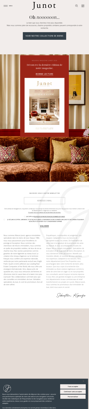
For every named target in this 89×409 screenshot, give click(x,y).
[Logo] (44, 6)
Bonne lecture (44, 74)
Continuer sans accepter (73, 391)
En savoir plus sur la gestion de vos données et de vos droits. (44, 212)
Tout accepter (73, 386)
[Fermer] (83, 381)
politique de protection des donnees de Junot (49, 216)
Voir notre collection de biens (44, 36)
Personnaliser (73, 397)
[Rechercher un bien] (76, 5)
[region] (44, 394)
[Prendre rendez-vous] (82, 5)
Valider (44, 226)
